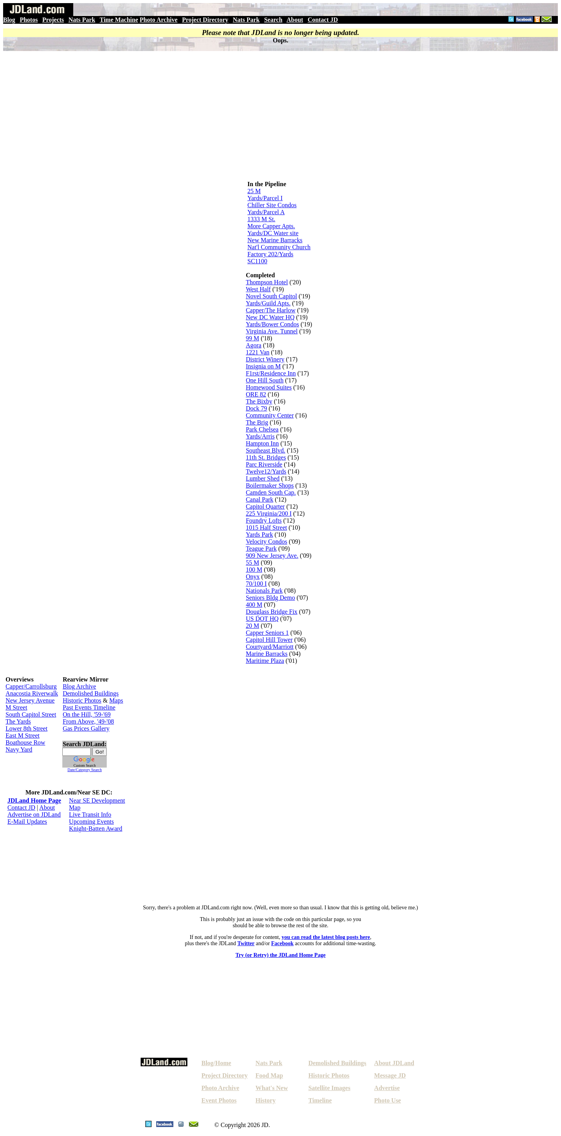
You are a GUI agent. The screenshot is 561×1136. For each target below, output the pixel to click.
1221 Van (258, 352)
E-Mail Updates (27, 821)
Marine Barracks (267, 653)
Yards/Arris (260, 436)
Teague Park (261, 548)
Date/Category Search (84, 770)
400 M (254, 604)
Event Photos (218, 1100)
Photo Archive (159, 19)
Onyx (253, 576)
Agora (253, 345)
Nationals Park (264, 590)
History (266, 1100)
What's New (272, 1088)
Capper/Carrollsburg (30, 686)
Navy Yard (18, 749)
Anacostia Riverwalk (31, 693)
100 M (254, 569)
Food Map (269, 1075)
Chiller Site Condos (271, 205)
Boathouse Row (25, 742)
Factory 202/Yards (270, 254)
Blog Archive (79, 686)
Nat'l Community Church (278, 247)
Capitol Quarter (265, 506)
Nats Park (82, 19)
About (294, 19)
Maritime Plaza (265, 660)
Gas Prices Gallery (86, 728)
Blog (9, 19)
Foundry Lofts (264, 520)
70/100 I (256, 583)
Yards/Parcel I (264, 198)
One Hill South (265, 380)
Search (273, 19)
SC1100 (257, 261)
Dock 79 (256, 408)
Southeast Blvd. (265, 450)
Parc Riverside (264, 464)
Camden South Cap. (271, 492)
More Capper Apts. (271, 226)
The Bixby (259, 401)
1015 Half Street (266, 527)
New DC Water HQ (270, 317)
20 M (252, 625)
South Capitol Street (30, 714)
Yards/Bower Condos (272, 324)
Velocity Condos (266, 541)
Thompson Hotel (267, 282)
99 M (252, 338)
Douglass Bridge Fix (271, 611)
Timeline (320, 1100)
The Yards (18, 721)
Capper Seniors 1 (267, 632)
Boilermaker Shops (270, 485)
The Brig (257, 422)
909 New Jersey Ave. (272, 555)
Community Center (270, 415)
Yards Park (259, 534)
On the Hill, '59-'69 (87, 714)
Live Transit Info (90, 814)
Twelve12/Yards (266, 471)
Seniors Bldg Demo (270, 597)
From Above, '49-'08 (88, 721)
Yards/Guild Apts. (268, 303)
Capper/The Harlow (271, 310)
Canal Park (259, 499)
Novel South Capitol (271, 296)
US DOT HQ (262, 618)
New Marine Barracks (274, 240)
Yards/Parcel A (266, 212)
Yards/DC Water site (272, 233)
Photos (29, 19)
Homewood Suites (269, 387)
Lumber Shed (263, 478)
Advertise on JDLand (34, 814)
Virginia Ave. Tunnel (272, 331)
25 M (254, 191)
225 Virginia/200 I (269, 513)
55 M (252, 562)
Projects (53, 19)
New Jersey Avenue (30, 700)
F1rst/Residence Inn (271, 373)
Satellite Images (329, 1088)
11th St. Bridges (266, 457)
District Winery (265, 359)
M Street (16, 707)
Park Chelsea (262, 429)
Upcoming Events (91, 821)
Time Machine (119, 19)
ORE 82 (256, 394)
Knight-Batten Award (95, 828)
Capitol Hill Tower (269, 639)
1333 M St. (261, 219)
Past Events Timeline (89, 707)
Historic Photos (82, 700)
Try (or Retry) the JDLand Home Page (280, 955)
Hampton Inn (262, 443)
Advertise (387, 1088)
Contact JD (323, 19)
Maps (116, 700)
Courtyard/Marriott (270, 646)
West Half (258, 289)
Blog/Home (216, 1063)
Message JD (390, 1075)
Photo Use (387, 1100)
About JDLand (394, 1063)
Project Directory (205, 19)
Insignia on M (263, 366)
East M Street (22, 735)
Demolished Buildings (91, 693)
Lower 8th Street (26, 728)
